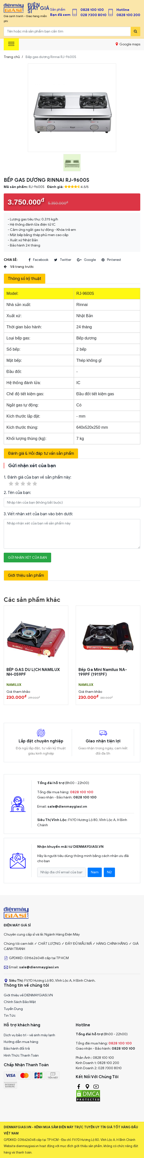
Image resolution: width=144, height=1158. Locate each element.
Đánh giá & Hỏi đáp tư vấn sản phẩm (41, 453)
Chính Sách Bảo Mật (20, 1002)
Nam (95, 872)
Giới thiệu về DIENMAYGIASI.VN (28, 995)
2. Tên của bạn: (17, 492)
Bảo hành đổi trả (17, 1048)
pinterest (111, 260)
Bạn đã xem (60, 15)
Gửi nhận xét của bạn (27, 557)
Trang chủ (12, 57)
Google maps (128, 44)
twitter (62, 260)
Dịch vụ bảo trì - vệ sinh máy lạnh (29, 1035)
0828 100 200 (128, 15)
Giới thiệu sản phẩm (26, 575)
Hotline (122, 10)
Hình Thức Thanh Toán (21, 1055)
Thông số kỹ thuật (24, 278)
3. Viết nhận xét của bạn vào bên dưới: (38, 514)
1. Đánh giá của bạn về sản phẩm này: (37, 481)
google (86, 260)
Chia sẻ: (10, 260)
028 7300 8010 (93, 15)
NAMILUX (13, 685)
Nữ (109, 872)
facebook (38, 260)
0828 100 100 (92, 10)
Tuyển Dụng (13, 1009)
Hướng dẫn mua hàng (21, 1042)
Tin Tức (10, 1015)
